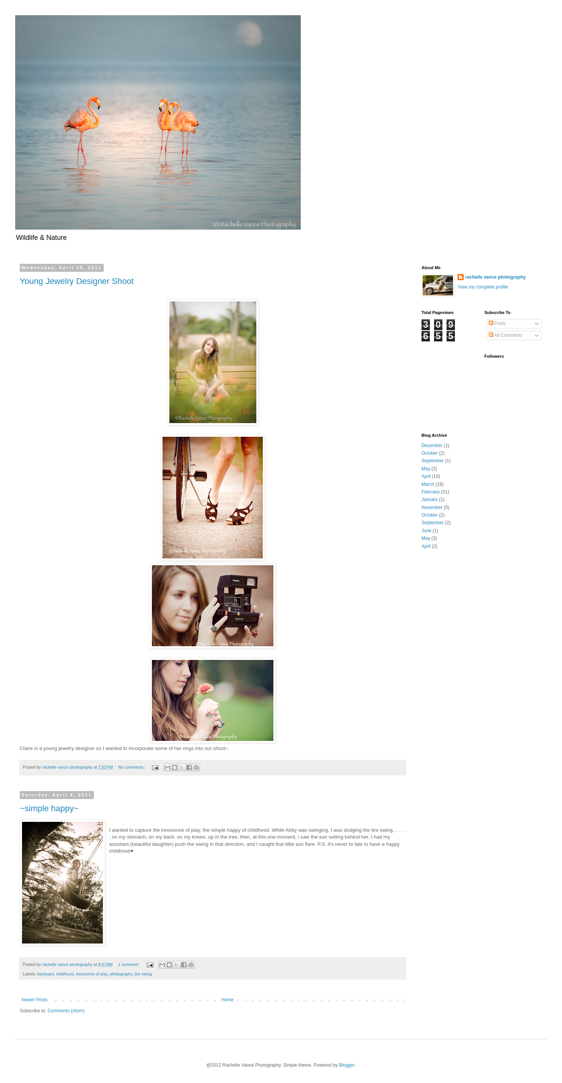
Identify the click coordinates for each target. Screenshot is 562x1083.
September (433, 460)
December (432, 445)
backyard (45, 974)
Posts (497, 323)
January (430, 499)
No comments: (132, 767)
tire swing (143, 974)
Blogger (347, 1065)
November (432, 507)
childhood (65, 974)
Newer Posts (34, 999)
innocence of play (91, 974)
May (426, 468)
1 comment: (129, 964)
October (430, 453)
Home (227, 999)
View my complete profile (483, 287)
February (431, 492)
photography (121, 974)
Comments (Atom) (65, 1010)
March (428, 484)
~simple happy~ (49, 808)
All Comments (506, 335)
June (426, 530)
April (426, 476)
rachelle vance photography (495, 277)
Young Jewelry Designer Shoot (77, 281)
